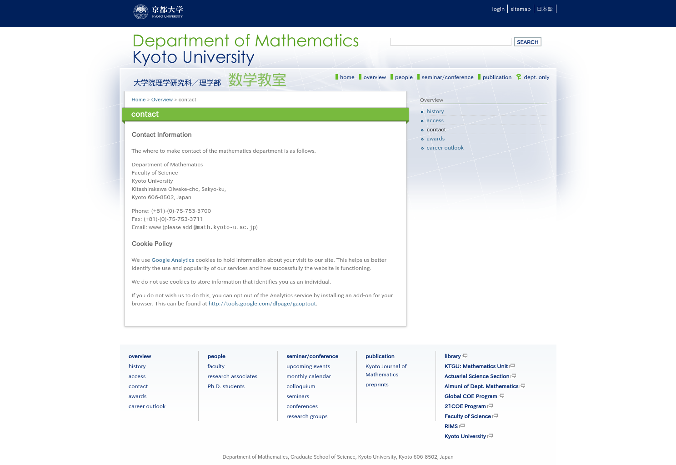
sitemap (521, 8)
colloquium (300, 385)
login (498, 8)
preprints (377, 383)
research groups (306, 415)
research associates (232, 375)
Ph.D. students (226, 385)
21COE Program (465, 405)
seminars (297, 395)
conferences (302, 405)
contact (436, 129)
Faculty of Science (468, 415)
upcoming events (308, 365)
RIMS (451, 425)
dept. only (537, 77)
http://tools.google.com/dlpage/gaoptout (262, 302)
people (404, 77)
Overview (162, 99)
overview (375, 77)
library (453, 355)
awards (436, 138)
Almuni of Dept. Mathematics (482, 385)
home (347, 77)
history (435, 111)
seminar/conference (448, 77)
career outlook (445, 147)
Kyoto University (465, 435)
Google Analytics (173, 259)
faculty (215, 365)
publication (497, 77)
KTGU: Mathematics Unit (476, 365)
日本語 (545, 8)
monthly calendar (308, 375)
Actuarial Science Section (477, 375)
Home (139, 99)
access (435, 120)
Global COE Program (471, 395)
